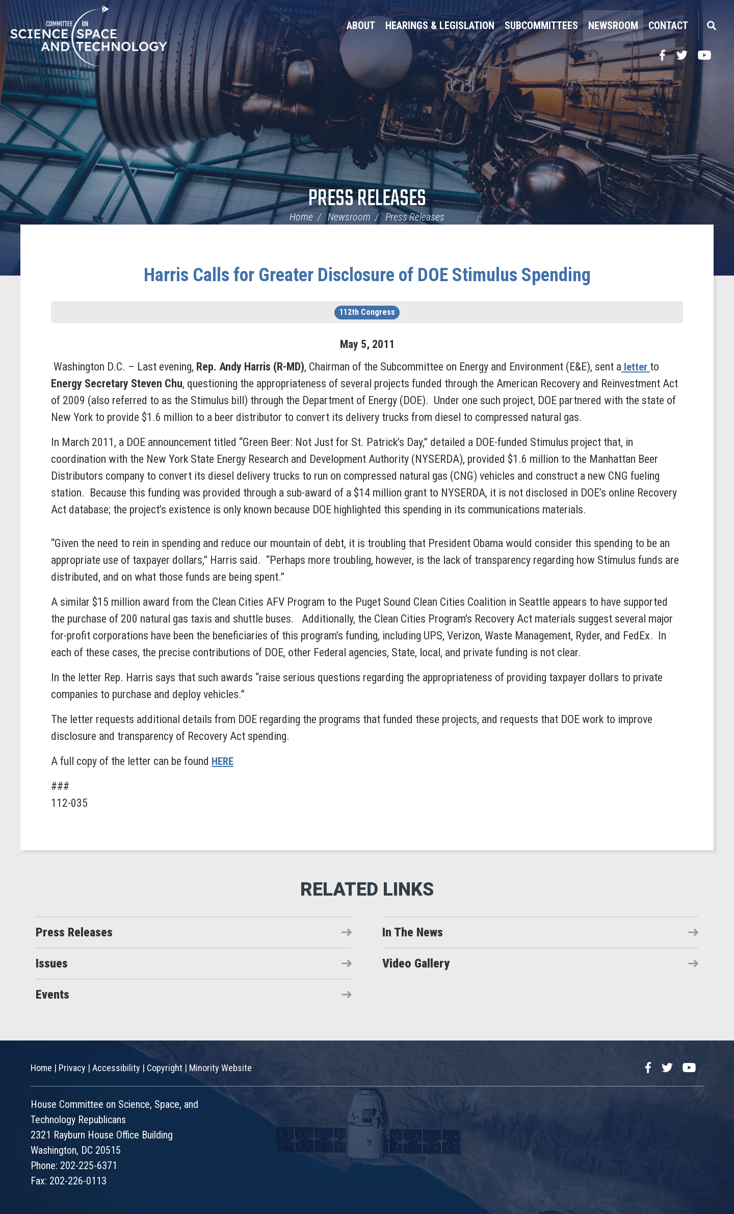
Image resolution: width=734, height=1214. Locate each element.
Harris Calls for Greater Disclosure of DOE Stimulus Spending (367, 275)
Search (711, 25)
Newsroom (613, 25)
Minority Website (220, 1067)
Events (52, 994)
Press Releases (367, 199)
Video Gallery (416, 963)
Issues (52, 963)
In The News (412, 932)
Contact (668, 25)
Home (301, 217)
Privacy (72, 1067)
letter (636, 366)
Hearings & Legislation (439, 25)
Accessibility (116, 1067)
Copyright (164, 1067)
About (361, 25)
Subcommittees (541, 25)
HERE (223, 761)
